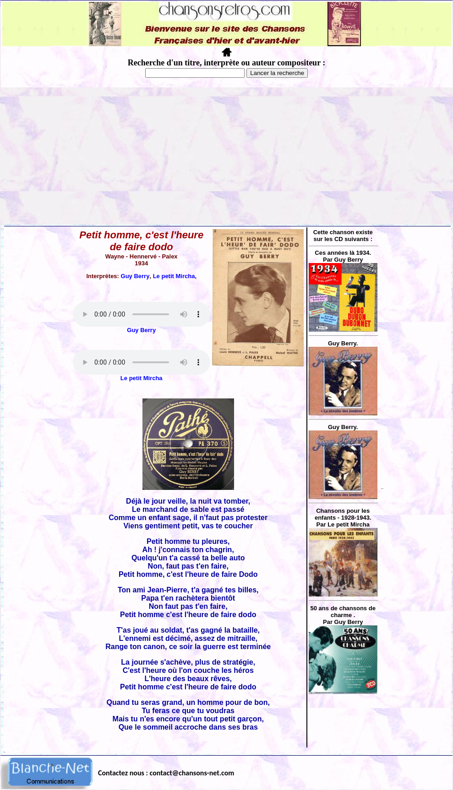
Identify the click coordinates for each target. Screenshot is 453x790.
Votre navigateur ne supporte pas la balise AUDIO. (141, 314)
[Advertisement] (226, 156)
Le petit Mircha (174, 276)
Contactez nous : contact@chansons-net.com (166, 773)
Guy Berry (135, 276)
